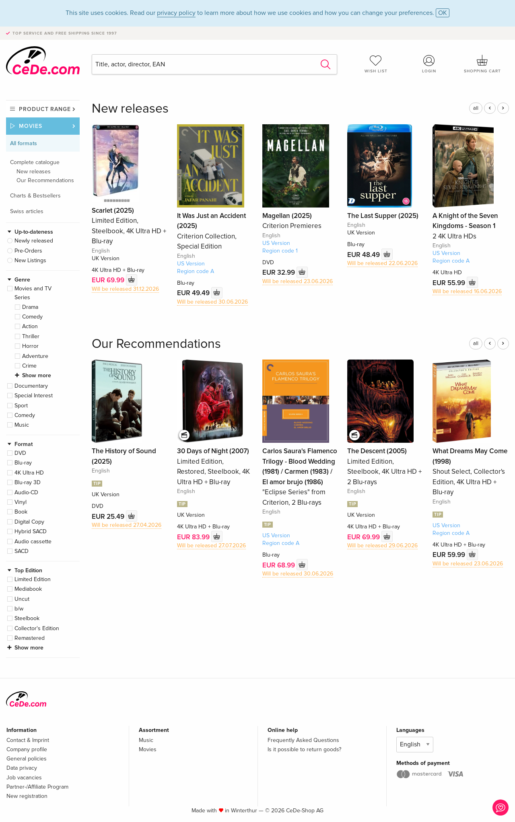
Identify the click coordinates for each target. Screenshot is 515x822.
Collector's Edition (36, 628)
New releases (33, 171)
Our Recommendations (45, 180)
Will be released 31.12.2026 (125, 289)
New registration (26, 796)
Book (20, 511)
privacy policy (176, 13)
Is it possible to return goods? (304, 749)
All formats (23, 143)
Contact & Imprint (27, 740)
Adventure (35, 356)
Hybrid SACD (30, 531)
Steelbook (26, 618)
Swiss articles (26, 211)
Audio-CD (26, 492)
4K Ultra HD (29, 472)
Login (429, 64)
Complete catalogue (35, 162)
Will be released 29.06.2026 (382, 545)
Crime (29, 365)
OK (442, 13)
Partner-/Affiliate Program (37, 786)
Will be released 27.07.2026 (211, 545)
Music (21, 424)
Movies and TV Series (33, 293)
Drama (30, 307)
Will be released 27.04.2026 (126, 525)
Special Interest (33, 395)
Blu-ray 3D (27, 482)
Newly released (33, 240)
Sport (21, 405)
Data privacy (21, 767)
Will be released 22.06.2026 (382, 263)
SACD (21, 551)
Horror (30, 346)
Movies (30, 126)
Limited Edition (32, 579)
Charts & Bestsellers (35, 195)
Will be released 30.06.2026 (212, 301)
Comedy (32, 316)
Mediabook (28, 589)
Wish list (375, 64)
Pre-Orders (28, 250)
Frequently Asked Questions (303, 740)
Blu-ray (23, 462)
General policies (26, 758)
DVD (20, 453)
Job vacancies (24, 777)
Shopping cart (482, 64)
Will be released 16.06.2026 (467, 291)
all (475, 108)
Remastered (29, 638)
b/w (18, 608)
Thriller (30, 336)
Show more (36, 375)
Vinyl (20, 502)
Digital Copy (29, 521)
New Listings (30, 260)
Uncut (21, 599)
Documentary (31, 385)
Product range (45, 109)
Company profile (26, 749)
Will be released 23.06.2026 (297, 281)
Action (30, 326)
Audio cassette (33, 541)
